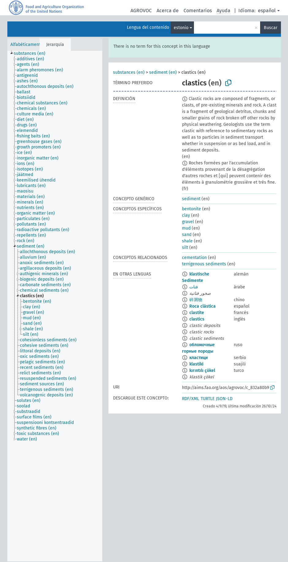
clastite (196, 312)
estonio (181, 27)
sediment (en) (163, 72)
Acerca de (168, 10)
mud (186, 228)
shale (187, 241)
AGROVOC (141, 10)
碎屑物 (195, 299)
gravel (188, 221)
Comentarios (198, 10)
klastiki (196, 364)
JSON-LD (224, 398)
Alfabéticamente (26, 44)
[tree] (54, 306)
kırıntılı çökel (202, 370)
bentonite (191, 209)
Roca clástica (202, 306)
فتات (193, 287)
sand (186, 234)
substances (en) (129, 72)
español (267, 10)
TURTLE (207, 398)
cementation (194, 257)
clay (186, 215)
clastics (196, 319)
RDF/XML (190, 398)
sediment (191, 198)
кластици (198, 357)
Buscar (270, 27)
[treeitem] (32, 53)
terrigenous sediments (204, 264)
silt (185, 247)
